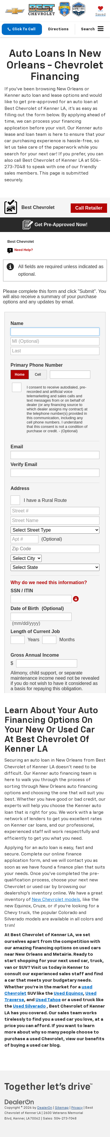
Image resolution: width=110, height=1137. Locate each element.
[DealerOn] (19, 1102)
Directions (58, 29)
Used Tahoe (48, 1000)
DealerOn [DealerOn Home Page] (44, 1107)
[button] (22, 29)
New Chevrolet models (56, 899)
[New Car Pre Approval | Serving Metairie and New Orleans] (55, 445)
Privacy (77, 1107)
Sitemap (62, 1107)
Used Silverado (29, 1006)
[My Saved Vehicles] (100, 11)
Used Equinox (68, 993)
